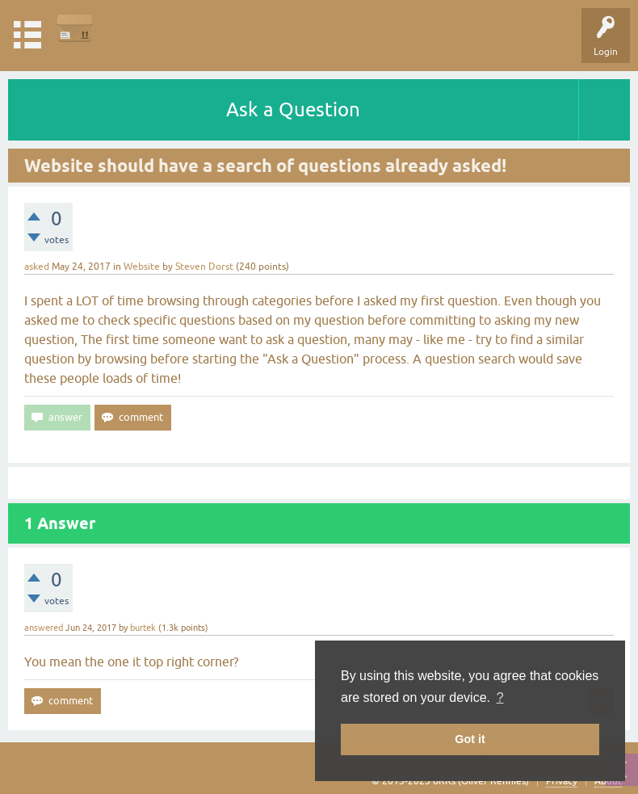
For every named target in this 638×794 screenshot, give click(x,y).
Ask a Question (293, 109)
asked (36, 266)
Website (142, 266)
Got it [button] (470, 739)
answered (43, 627)
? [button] (500, 697)
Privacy (561, 781)
